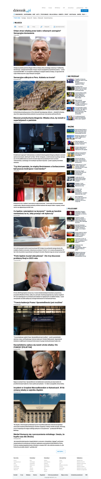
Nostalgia (24, 18)
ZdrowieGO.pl (70, 7)
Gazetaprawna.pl (17, 461)
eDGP (15, 463)
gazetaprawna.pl (80, 7)
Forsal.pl (15, 465)
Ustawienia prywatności (77, 475)
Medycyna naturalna (63, 465)
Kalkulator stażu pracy (81, 463)
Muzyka (45, 469)
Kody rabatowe (47, 461)
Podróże (31, 469)
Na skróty (16, 458)
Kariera (35, 475)
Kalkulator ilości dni (81, 461)
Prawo (60, 460)
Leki (60, 463)
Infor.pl (15, 460)
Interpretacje (16, 468)
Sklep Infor (16, 469)
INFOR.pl (43, 7)
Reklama (28, 475)
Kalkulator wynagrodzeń (82, 469)
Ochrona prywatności (53, 475)
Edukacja (46, 463)
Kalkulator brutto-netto (81, 468)
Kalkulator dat (80, 460)
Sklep (86, 7)
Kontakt (15, 475)
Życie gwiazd (46, 466)
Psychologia (61, 468)
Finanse (61, 461)
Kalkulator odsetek (80, 466)
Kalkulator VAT (80, 465)
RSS (86, 475)
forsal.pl (50, 7)
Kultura (45, 471)
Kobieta (45, 460)
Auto (31, 460)
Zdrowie (31, 468)
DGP (64, 7)
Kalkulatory (79, 458)
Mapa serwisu (64, 475)
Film (45, 468)
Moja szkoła (46, 465)
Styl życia (61, 469)
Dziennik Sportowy (48, 18)
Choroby (61, 466)
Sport (31, 466)
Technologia (32, 461)
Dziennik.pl (32, 458)
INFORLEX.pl (57, 7)
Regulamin (42, 475)
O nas (21, 475)
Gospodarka (32, 463)
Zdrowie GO (29, 18)
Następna (60, 451)
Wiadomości (32, 465)
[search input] (73, 10)
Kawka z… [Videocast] (38, 18)
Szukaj (84, 10)
